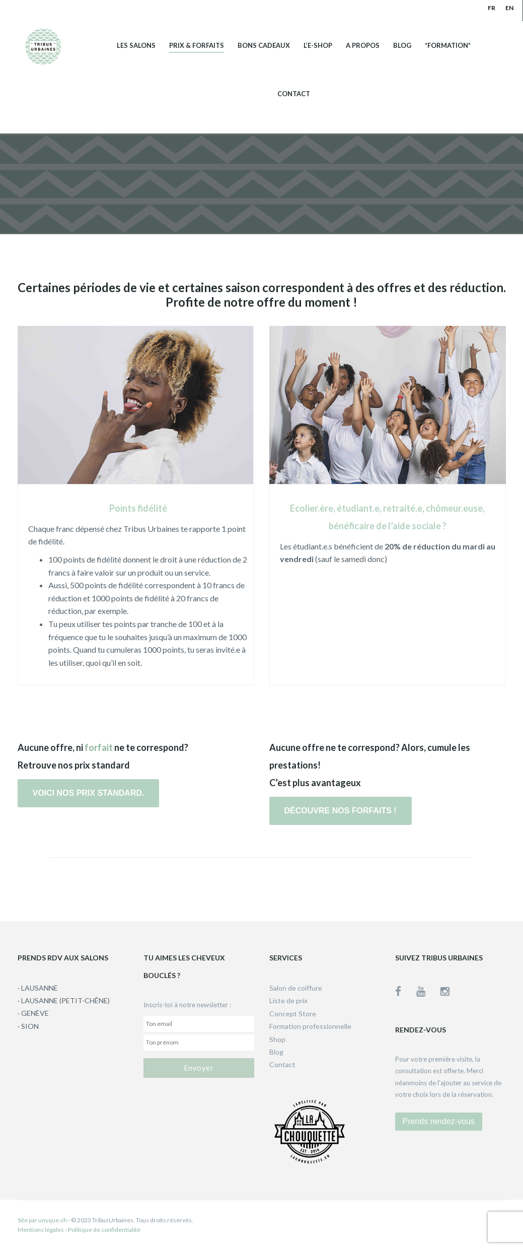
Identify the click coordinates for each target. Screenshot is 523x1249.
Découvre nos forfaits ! (340, 810)
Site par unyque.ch (42, 1220)
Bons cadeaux (264, 45)
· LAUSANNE (38, 988)
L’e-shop (318, 45)
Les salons (136, 45)
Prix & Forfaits (196, 45)
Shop (277, 1039)
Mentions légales (41, 1229)
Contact (293, 94)
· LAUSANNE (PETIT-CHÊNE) (64, 1000)
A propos (363, 45)
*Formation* (448, 45)
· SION (28, 1026)
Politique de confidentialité (104, 1229)
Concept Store (292, 1013)
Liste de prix (288, 1000)
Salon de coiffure (295, 988)
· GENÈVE (33, 1013)
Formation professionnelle (310, 1026)
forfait (99, 747)
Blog (402, 45)
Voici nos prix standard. (88, 793)
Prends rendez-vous (439, 1121)
